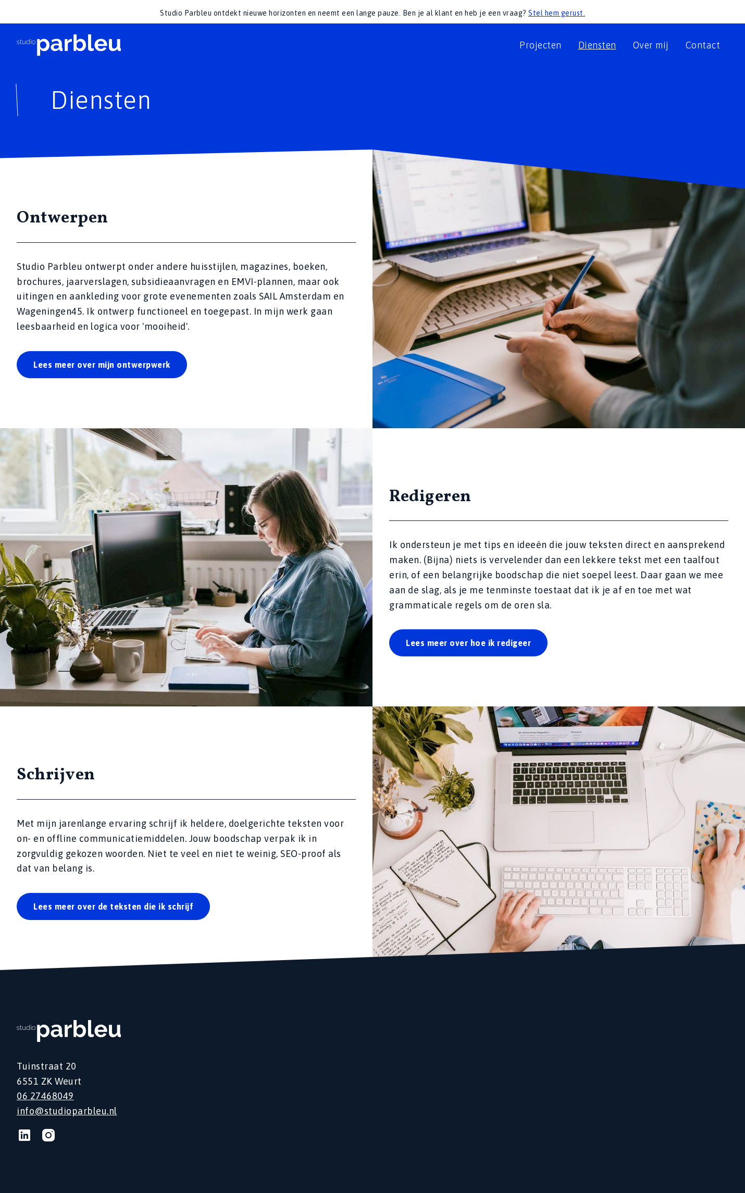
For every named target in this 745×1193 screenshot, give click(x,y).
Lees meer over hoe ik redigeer (468, 643)
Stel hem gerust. (556, 13)
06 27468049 (45, 1095)
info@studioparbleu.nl (67, 1110)
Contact (703, 45)
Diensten (597, 45)
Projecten (540, 45)
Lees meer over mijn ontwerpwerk (101, 364)
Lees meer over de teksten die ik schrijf (113, 906)
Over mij (651, 45)
